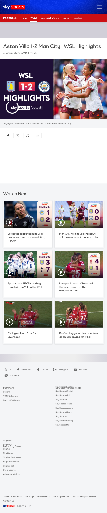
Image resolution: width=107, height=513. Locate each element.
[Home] (14, 7)
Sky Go (6, 459)
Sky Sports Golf (62, 409)
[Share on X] (17, 135)
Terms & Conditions (12, 497)
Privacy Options (61, 497)
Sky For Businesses (12, 468)
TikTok (41, 369)
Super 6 (6, 396)
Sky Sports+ (61, 430)
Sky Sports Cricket (64, 405)
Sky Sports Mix (62, 439)
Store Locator (9, 480)
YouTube (79, 369)
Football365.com (11, 405)
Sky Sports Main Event (66, 392)
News (24, 18)
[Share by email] (37, 135)
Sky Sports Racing (64, 434)
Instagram (60, 369)
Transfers (77, 18)
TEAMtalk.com (10, 401)
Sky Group (8, 463)
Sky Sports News (63, 426)
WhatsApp (11, 375)
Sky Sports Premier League (68, 396)
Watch (33, 18)
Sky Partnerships (11, 472)
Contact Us (8, 501)
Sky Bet (7, 392)
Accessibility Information (84, 497)
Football (9, 18)
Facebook (23, 369)
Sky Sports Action (64, 422)
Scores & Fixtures (50, 18)
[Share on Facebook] (8, 135)
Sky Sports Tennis (63, 418)
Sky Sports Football (64, 401)
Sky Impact (8, 476)
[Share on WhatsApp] (27, 135)
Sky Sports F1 (61, 413)
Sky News (7, 455)
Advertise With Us (11, 485)
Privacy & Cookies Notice (37, 497)
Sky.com (7, 451)
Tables (65, 18)
